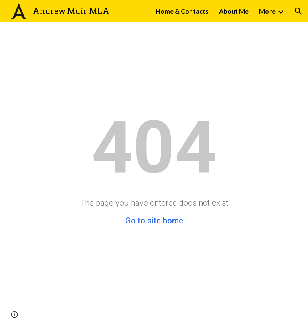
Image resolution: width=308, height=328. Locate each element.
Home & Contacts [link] (182, 11)
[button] (298, 11)
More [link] (267, 11)
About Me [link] (234, 11)
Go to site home (154, 220)
